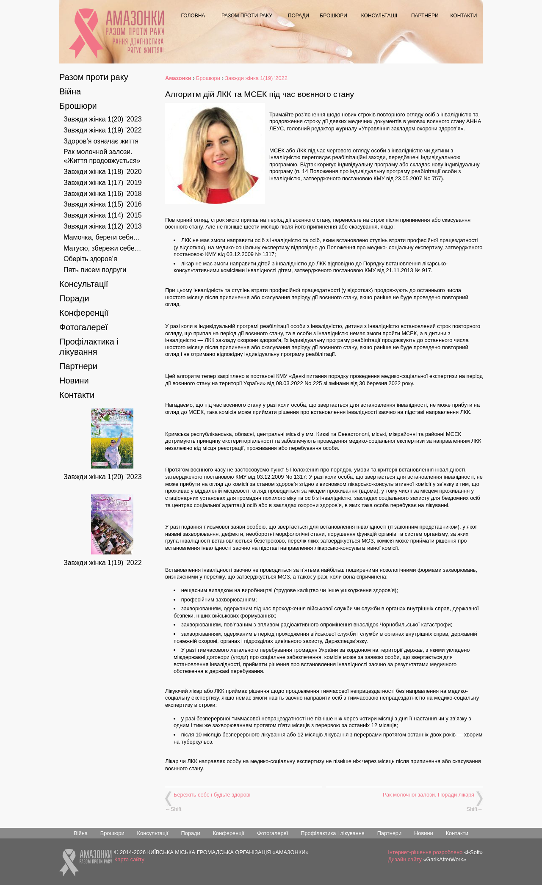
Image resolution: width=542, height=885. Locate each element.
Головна (193, 16)
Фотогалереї (83, 327)
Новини (74, 380)
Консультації (379, 16)
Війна (70, 91)
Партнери (425, 16)
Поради (298, 16)
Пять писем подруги (95, 269)
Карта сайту (129, 859)
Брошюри (333, 16)
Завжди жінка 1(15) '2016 (103, 204)
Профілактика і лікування (332, 833)
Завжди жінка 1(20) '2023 (103, 119)
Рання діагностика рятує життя (138, 46)
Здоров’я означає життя (101, 141)
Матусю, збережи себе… (102, 248)
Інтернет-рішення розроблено (425, 852)
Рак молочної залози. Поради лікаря (428, 794)
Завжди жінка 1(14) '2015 (103, 215)
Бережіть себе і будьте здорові (212, 794)
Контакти (464, 16)
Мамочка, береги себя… (102, 237)
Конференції (83, 312)
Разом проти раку (246, 16)
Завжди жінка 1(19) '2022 (103, 130)
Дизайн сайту (405, 859)
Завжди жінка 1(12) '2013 (103, 226)
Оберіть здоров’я (90, 258)
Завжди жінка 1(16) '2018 (103, 193)
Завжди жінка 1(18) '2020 (103, 171)
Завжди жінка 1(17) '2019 (103, 182)
